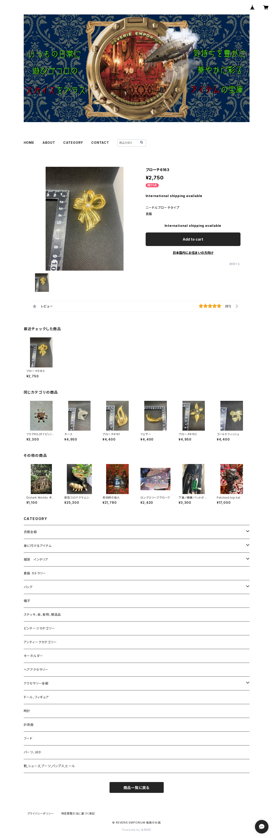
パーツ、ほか (33, 752)
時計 (27, 711)
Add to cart (193, 239)
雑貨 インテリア (36, 559)
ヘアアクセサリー (36, 669)
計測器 (29, 725)
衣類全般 (30, 532)
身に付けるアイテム (38, 546)
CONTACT (100, 142)
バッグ (28, 587)
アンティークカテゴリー (40, 642)
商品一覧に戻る (137, 787)
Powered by (136, 829)
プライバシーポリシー (40, 813)
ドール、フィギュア (36, 697)
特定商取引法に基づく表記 (78, 813)
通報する (234, 264)
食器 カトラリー (35, 573)
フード (28, 738)
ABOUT (48, 142)
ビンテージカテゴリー (39, 628)
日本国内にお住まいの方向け (193, 253)
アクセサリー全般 (36, 683)
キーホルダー (33, 656)
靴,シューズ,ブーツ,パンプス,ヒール (49, 766)
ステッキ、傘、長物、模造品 (42, 614)
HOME (29, 142)
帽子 (27, 601)
